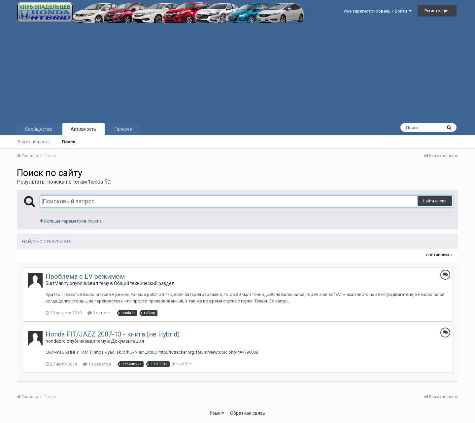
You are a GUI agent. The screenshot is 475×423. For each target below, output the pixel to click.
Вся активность (34, 141)
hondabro (56, 341)
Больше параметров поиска (71, 221)
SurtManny (57, 283)
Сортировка (439, 255)
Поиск (68, 141)
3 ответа (99, 312)
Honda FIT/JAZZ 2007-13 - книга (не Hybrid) (113, 334)
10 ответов (97, 364)
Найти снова (435, 201)
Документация (127, 341)
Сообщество (38, 129)
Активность (83, 129)
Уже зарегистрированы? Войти (377, 11)
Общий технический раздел (144, 283)
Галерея (123, 129)
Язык (217, 413)
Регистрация (437, 10)
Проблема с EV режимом (85, 276)
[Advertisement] (238, 72)
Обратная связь (247, 413)
